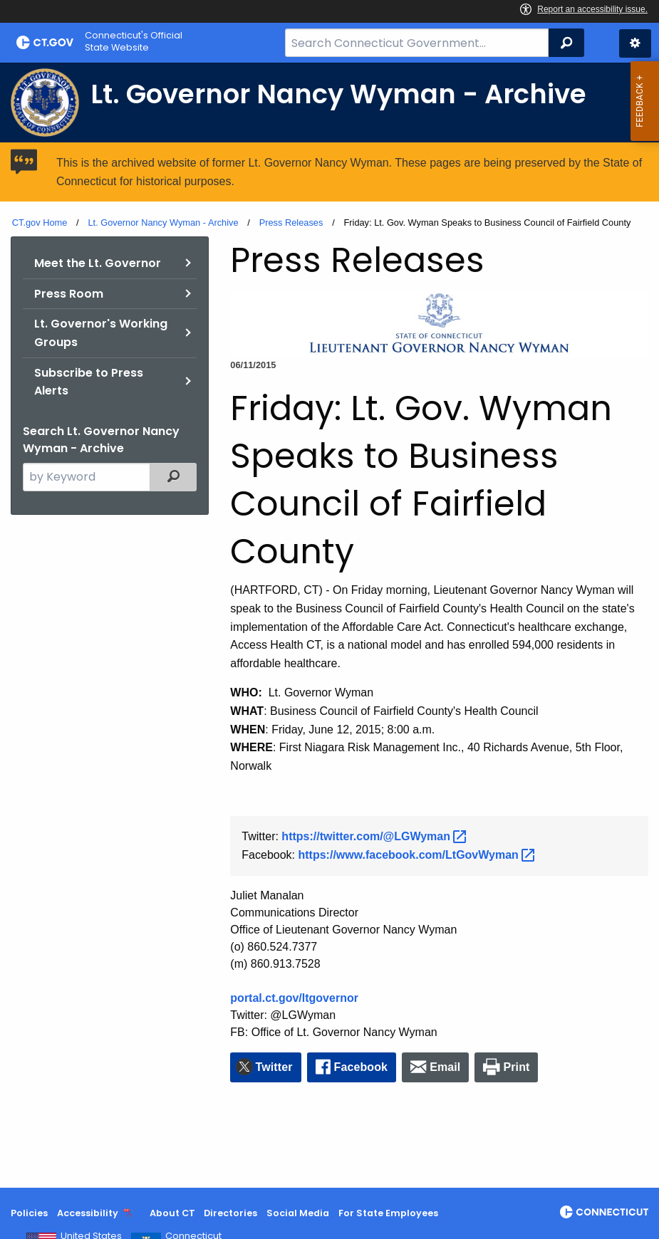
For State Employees (388, 1213)
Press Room (68, 294)
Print (517, 1067)
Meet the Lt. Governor (97, 263)
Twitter (274, 1067)
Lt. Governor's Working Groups (100, 332)
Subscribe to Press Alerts (88, 382)
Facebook (361, 1067)
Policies (29, 1213)
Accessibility (87, 1213)
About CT (172, 1213)
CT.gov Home (40, 222)
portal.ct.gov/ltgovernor (294, 998)
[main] (329, 625)
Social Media (297, 1213)
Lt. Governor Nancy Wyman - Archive (163, 222)
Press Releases (291, 222)
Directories (230, 1213)
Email (445, 1067)
